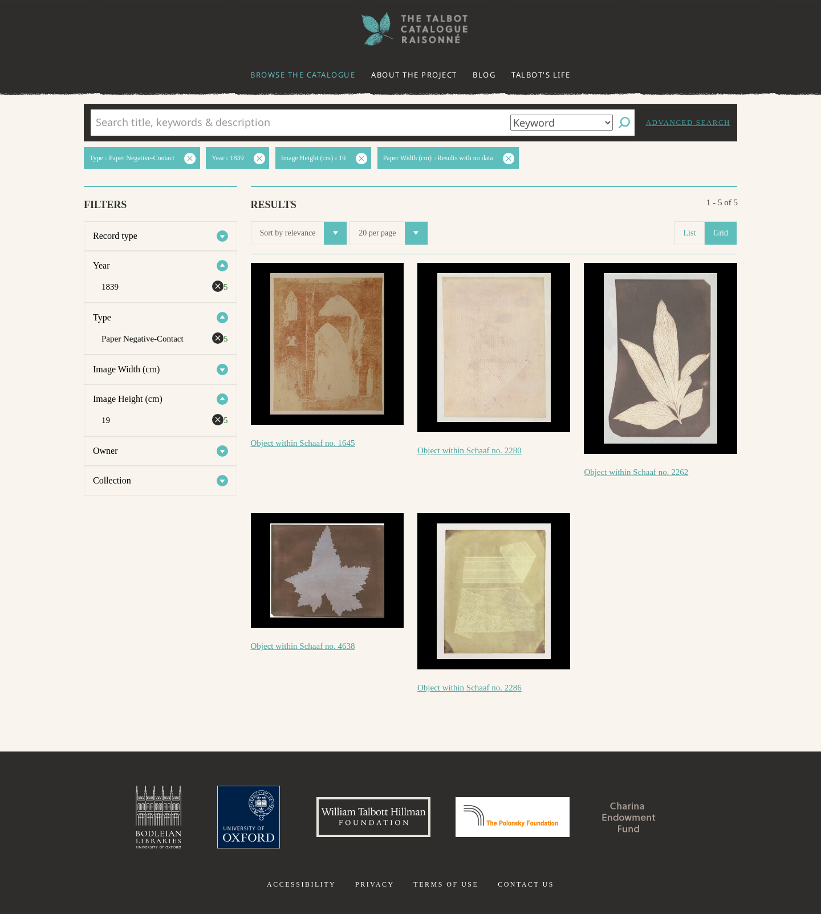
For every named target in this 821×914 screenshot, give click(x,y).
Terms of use (445, 884)
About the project (414, 75)
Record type (115, 236)
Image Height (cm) (127, 399)
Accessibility (301, 884)
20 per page (393, 233)
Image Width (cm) (126, 369)
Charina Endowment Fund (629, 817)
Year (101, 265)
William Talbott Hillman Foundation (373, 817)
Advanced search (688, 122)
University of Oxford (248, 817)
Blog (484, 75)
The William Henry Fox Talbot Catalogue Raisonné (410, 28)
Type (102, 317)
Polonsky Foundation (513, 817)
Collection (112, 480)
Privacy (375, 884)
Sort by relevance (303, 233)
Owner (105, 451)
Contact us (526, 884)
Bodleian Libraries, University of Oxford (158, 817)
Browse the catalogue (302, 75)
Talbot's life (541, 75)
